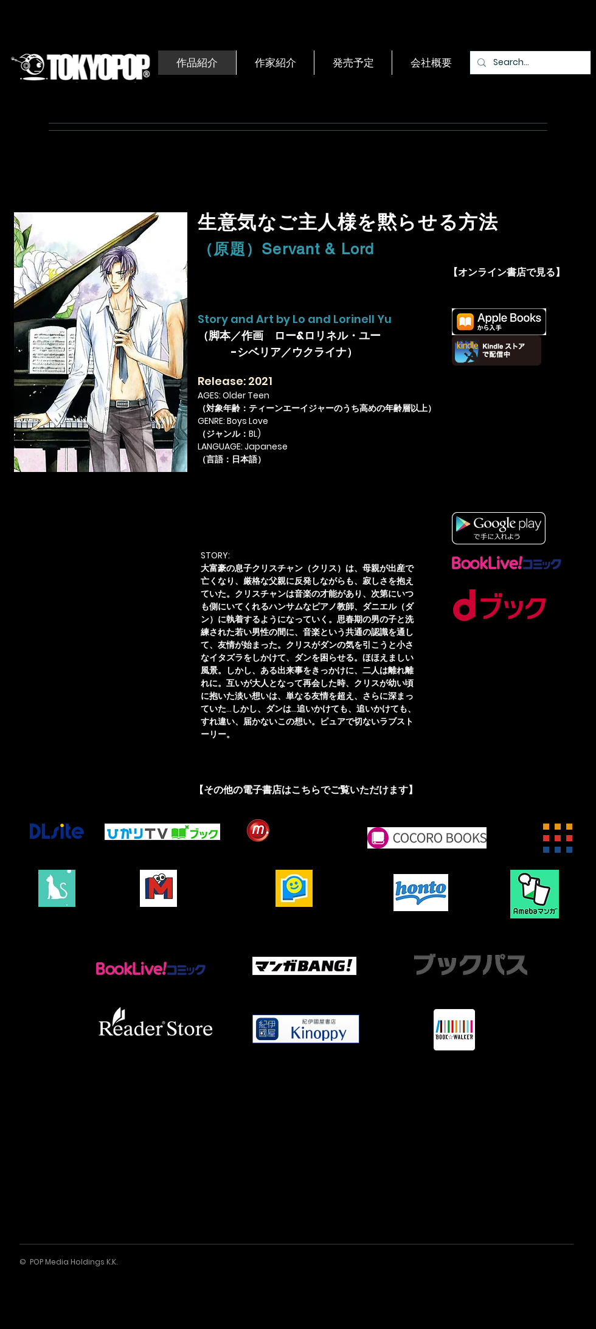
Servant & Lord (318, 249)
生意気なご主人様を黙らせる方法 (348, 222)
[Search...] (529, 62)
